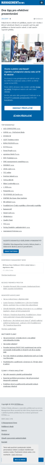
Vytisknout (38, 19)
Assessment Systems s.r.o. (12, 231)
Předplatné (5, 434)
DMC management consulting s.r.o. (16, 162)
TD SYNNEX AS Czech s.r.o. (13, 194)
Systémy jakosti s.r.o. (10, 176)
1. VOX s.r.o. (7, 187)
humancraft (7, 209)
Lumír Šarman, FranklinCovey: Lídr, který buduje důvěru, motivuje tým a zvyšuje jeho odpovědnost (20, 304)
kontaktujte (8, 100)
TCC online (7, 172)
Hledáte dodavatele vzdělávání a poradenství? (22, 241)
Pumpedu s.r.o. (8, 191)
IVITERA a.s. (18, 404)
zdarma (7, 92)
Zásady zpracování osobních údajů (13, 438)
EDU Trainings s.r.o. (10, 158)
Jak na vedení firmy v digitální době (16, 299)
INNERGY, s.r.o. (8, 165)
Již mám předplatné (22, 115)
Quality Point (8, 220)
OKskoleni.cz (7, 216)
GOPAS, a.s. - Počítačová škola (14, 132)
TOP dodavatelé (7, 125)
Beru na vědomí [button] (20, 459)
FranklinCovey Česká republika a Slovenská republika (22, 205)
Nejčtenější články (8, 334)
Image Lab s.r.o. (9, 213)
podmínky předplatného (21, 98)
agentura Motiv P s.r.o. (11, 154)
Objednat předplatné (22, 108)
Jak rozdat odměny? (10, 344)
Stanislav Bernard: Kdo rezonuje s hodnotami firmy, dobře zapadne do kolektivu (21, 287)
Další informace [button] (17, 455)
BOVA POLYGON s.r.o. (10, 143)
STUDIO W (7, 136)
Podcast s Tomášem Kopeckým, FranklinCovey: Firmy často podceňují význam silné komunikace (22, 316)
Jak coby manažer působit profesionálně (17, 374)
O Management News (9, 423)
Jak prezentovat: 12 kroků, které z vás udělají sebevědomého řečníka (19, 339)
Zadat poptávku (11, 251)
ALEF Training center (11, 140)
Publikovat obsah (7, 426)
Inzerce (4, 430)
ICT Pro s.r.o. (7, 147)
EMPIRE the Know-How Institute (15, 198)
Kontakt (4, 442)
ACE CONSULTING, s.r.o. (11, 129)
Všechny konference (8, 275)
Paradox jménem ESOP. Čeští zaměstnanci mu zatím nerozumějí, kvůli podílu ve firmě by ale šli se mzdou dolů (22, 349)
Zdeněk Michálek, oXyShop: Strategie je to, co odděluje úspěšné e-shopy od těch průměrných (22, 310)
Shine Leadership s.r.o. (11, 183)
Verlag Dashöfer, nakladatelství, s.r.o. (16, 227)
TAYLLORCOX (8, 180)
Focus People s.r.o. (9, 150)
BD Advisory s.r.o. (9, 202)
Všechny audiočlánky (8, 329)
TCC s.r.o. (6, 224)
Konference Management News (13, 260)
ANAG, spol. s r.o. (9, 169)
